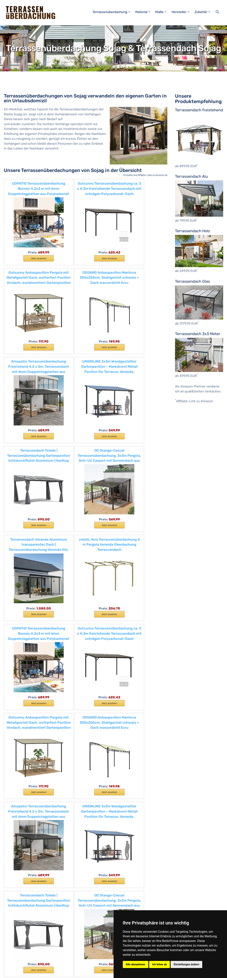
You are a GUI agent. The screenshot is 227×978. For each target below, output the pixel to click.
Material (144, 12)
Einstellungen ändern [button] (186, 964)
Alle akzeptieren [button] (135, 964)
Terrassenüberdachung (113, 12)
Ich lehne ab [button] (159, 964)
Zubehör (204, 12)
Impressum (61, 972)
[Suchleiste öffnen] (217, 12)
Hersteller (183, 12)
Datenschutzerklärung (86, 972)
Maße (163, 12)
